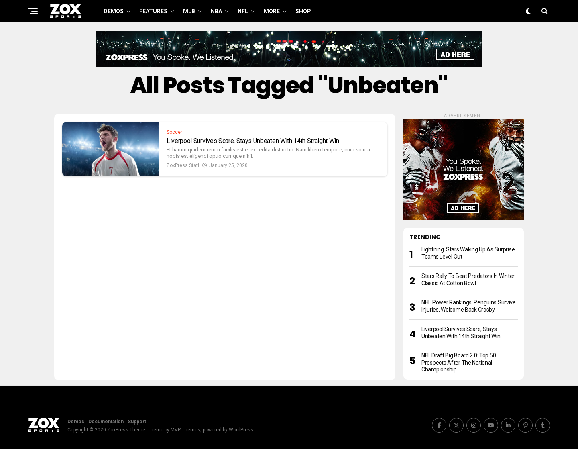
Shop (303, 11)
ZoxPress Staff (183, 165)
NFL (243, 11)
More (272, 11)
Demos (114, 11)
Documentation (106, 422)
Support (137, 422)
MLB (189, 11)
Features (153, 11)
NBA (216, 11)
